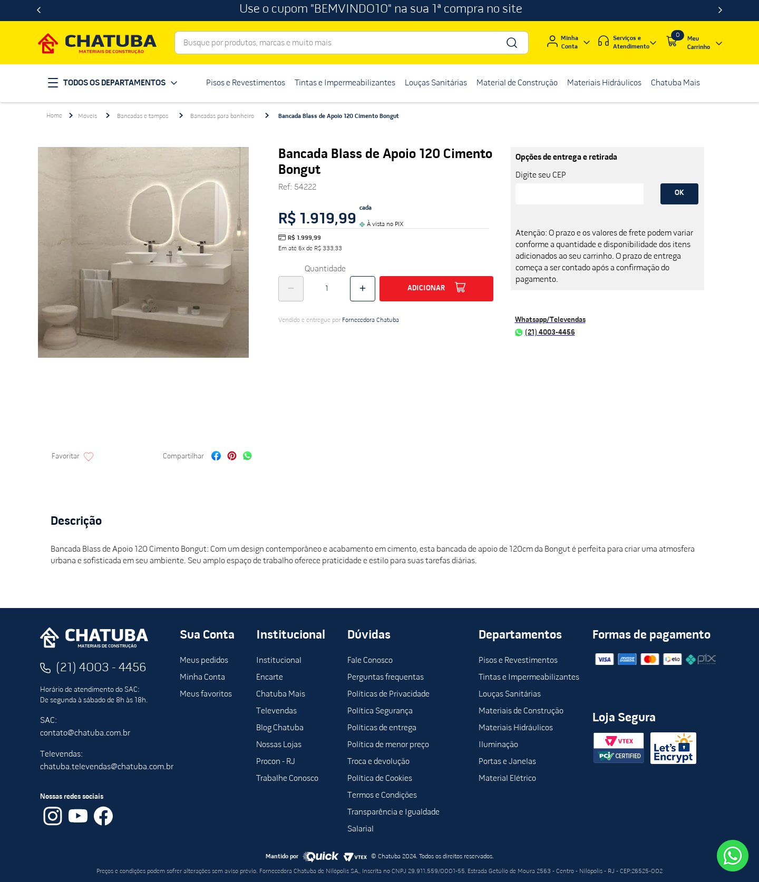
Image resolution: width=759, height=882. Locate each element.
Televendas (276, 711)
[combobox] (351, 42)
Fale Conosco (370, 660)
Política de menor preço (388, 745)
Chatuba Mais (280, 694)
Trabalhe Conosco (287, 779)
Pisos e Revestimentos (518, 660)
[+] (362, 288)
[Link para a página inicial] (54, 116)
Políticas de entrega (381, 728)
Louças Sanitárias (510, 694)
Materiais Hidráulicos (516, 728)
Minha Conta (202, 677)
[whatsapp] (247, 457)
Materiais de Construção (521, 711)
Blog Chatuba (280, 728)
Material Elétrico (507, 779)
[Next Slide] (720, 10)
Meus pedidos (204, 660)
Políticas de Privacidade (388, 694)
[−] (291, 288)
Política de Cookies (379, 779)
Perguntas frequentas (385, 677)
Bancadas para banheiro (222, 116)
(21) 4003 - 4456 (101, 668)
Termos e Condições (382, 795)
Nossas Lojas (278, 745)
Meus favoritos (206, 694)
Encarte (269, 677)
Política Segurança (380, 711)
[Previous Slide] (39, 10)
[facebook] (216, 457)
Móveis (87, 116)
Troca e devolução (378, 762)
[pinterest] (232, 457)
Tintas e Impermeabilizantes (529, 677)
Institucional (278, 660)
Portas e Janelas (507, 762)
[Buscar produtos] (511, 43)
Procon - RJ (275, 762)
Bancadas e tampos (142, 116)
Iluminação (498, 745)
